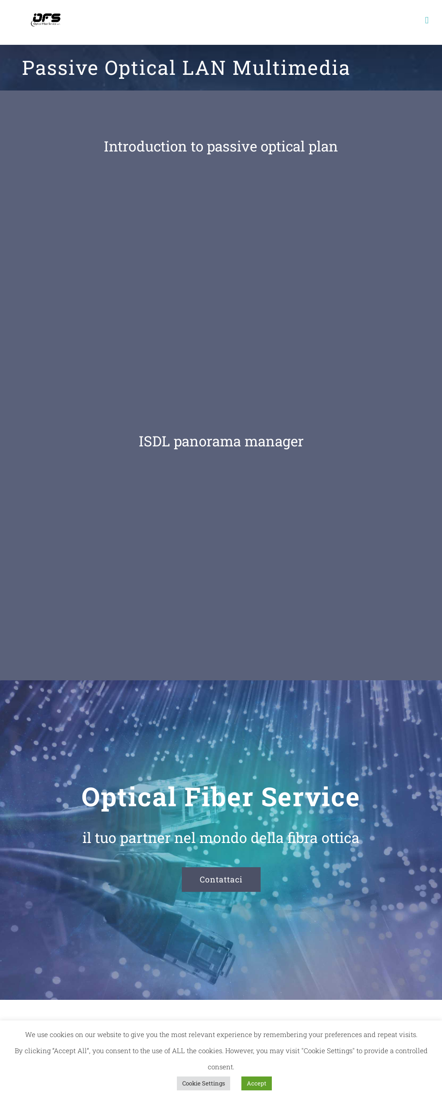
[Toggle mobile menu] (427, 20)
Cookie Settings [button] (203, 1083)
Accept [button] (256, 1083)
